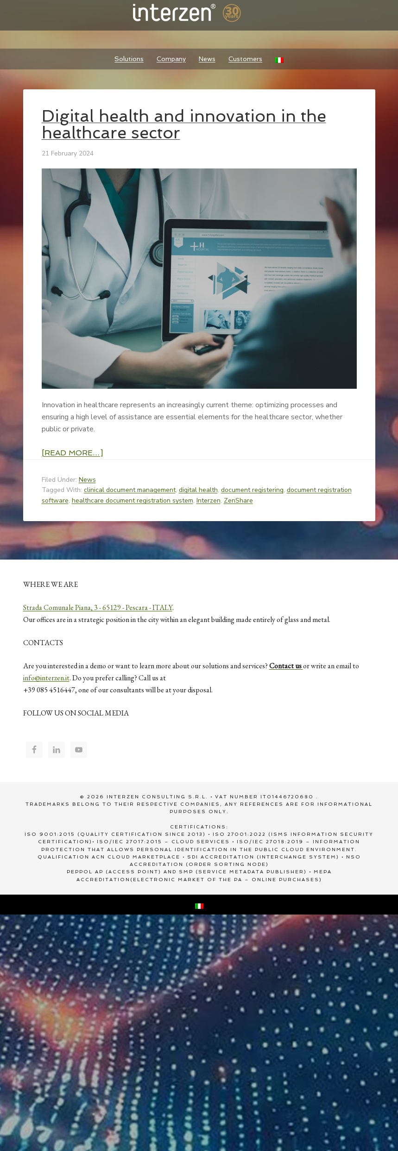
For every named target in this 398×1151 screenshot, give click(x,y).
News (87, 479)
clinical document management (130, 489)
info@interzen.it (46, 678)
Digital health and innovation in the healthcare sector (184, 124)
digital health (198, 489)
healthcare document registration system (132, 500)
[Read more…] (72, 452)
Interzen (199, 14)
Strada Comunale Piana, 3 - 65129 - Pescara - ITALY (97, 607)
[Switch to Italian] (279, 59)
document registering (252, 489)
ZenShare (238, 500)
